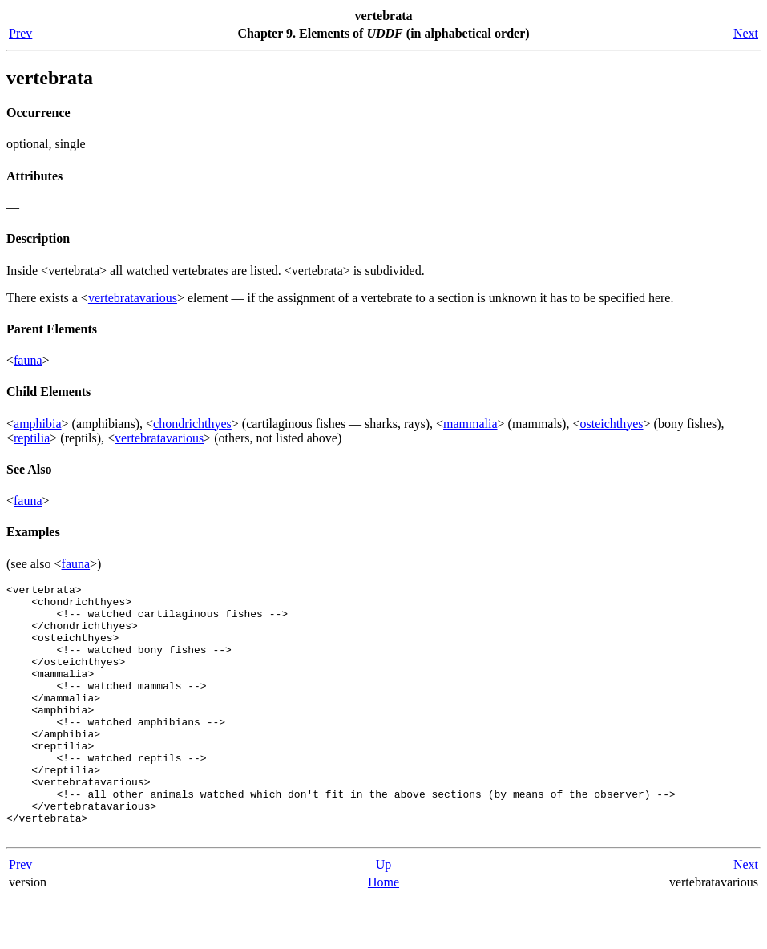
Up (384, 915)
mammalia (470, 423)
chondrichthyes (192, 423)
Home (383, 932)
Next (745, 33)
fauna (28, 360)
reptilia (32, 438)
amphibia (38, 423)
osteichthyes (611, 423)
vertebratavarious (132, 298)
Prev (20, 33)
